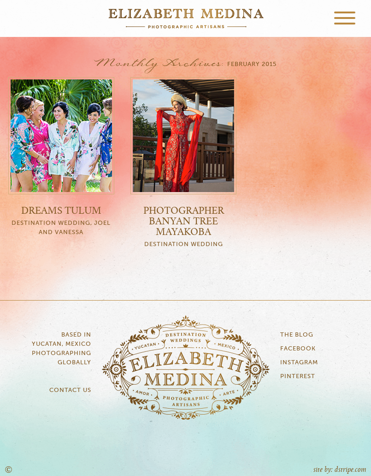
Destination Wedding (183, 244)
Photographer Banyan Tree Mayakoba (183, 221)
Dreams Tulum (61, 211)
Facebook (298, 349)
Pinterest (297, 377)
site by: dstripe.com (339, 469)
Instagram (299, 363)
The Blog (296, 335)
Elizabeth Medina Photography (185, 18)
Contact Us (70, 390)
